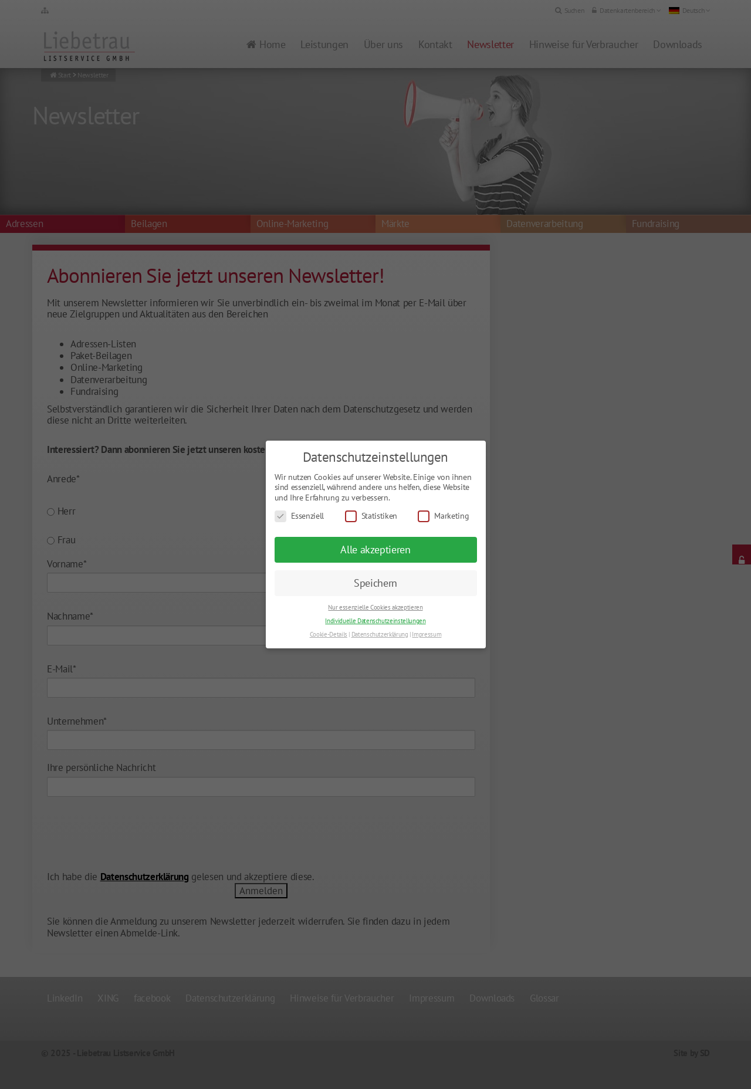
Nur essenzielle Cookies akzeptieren (375, 607)
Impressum (426, 634)
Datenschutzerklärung (379, 634)
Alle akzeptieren (375, 549)
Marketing (443, 516)
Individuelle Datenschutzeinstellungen (375, 621)
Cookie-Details (328, 634)
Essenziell (299, 516)
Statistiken (371, 516)
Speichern (375, 583)
